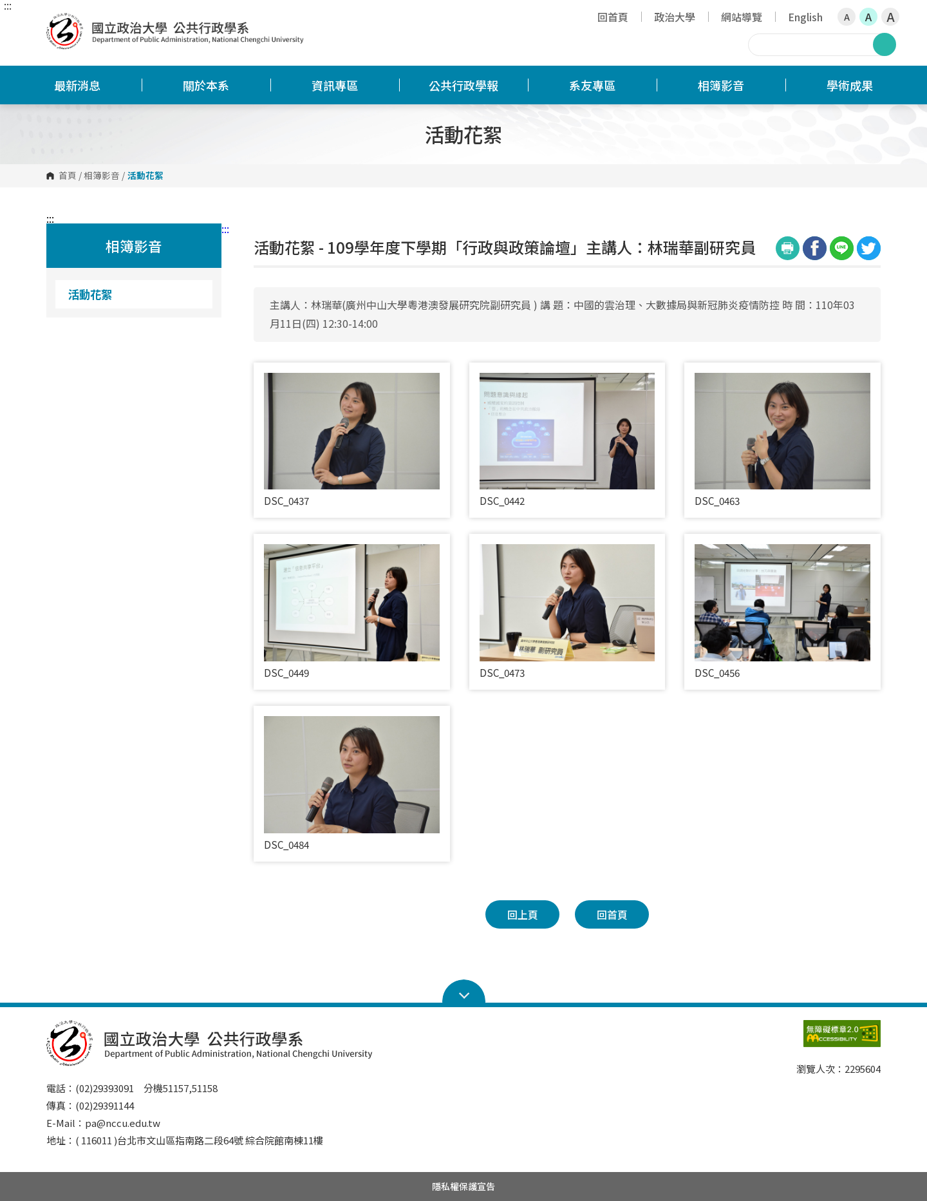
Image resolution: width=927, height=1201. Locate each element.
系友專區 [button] (592, 85)
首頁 (68, 175)
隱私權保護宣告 (463, 1186)
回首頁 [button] (612, 914)
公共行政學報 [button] (463, 85)
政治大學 (674, 16)
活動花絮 (90, 294)
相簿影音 (102, 175)
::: (8, 5)
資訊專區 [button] (335, 85)
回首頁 (612, 16)
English (805, 16)
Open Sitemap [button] (463, 991)
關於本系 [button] (206, 85)
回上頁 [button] (522, 914)
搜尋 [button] (884, 44)
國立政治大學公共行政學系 (59, 22)
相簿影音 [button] (721, 85)
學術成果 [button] (850, 85)
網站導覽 (741, 16)
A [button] (847, 16)
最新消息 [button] (77, 85)
